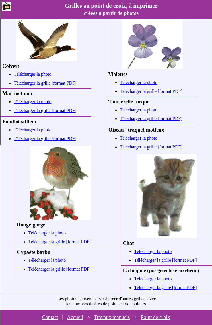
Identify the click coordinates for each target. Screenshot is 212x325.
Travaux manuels (112, 317)
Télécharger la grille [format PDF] (45, 83)
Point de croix (155, 317)
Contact (50, 317)
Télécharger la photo (32, 74)
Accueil (75, 317)
